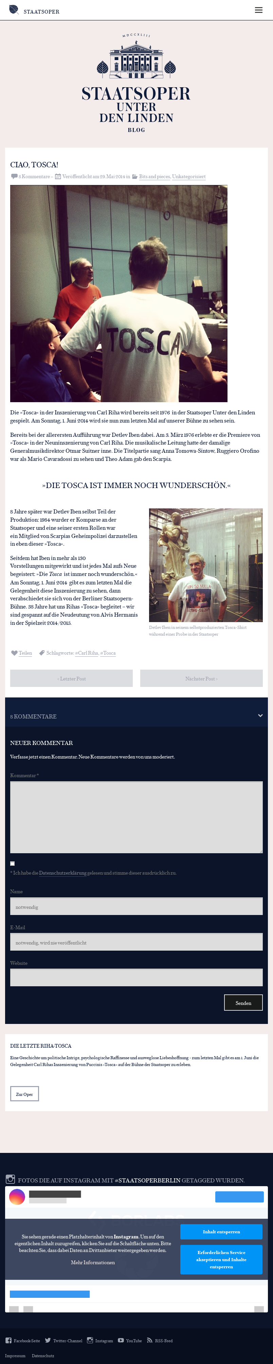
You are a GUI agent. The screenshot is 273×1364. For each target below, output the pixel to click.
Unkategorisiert (189, 176)
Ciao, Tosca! (36, 164)
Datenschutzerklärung (63, 872)
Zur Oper (24, 1093)
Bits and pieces (154, 176)
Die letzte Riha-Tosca (40, 1045)
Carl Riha (88, 652)
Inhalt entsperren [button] (221, 1231)
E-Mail (17, 927)
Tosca (109, 652)
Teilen (25, 652)
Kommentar (24, 775)
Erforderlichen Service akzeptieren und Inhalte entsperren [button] (221, 1259)
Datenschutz (43, 1355)
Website (19, 962)
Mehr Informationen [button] (93, 1261)
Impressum (15, 1355)
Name (16, 891)
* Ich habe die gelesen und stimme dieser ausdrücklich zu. (93, 872)
